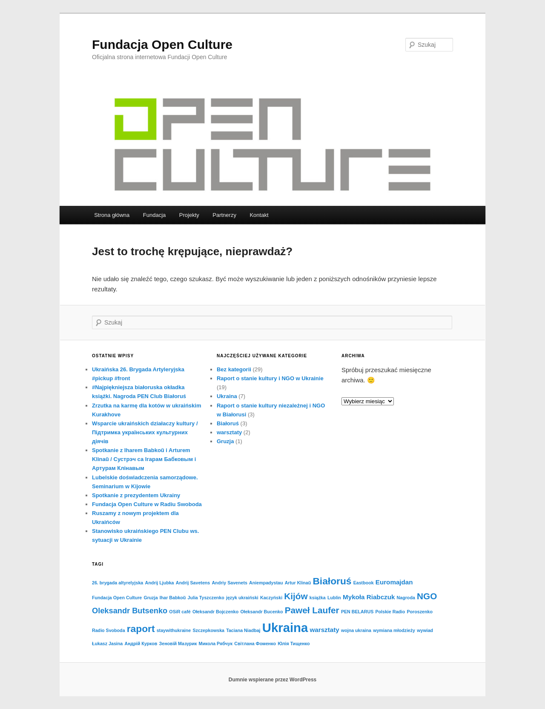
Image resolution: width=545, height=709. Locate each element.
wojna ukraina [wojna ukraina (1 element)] (356, 630)
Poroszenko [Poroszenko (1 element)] (420, 611)
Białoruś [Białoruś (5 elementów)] (332, 581)
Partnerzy (224, 215)
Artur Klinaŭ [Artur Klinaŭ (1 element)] (298, 582)
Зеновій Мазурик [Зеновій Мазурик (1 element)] (178, 643)
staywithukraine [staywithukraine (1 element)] (174, 630)
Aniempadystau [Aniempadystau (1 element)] (266, 582)
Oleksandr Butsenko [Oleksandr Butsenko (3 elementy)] (129, 610)
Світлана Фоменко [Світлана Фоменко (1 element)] (255, 643)
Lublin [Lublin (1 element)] (334, 597)
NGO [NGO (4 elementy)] (427, 596)
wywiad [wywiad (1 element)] (425, 630)
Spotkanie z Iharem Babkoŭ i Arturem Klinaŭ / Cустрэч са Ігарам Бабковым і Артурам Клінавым (144, 459)
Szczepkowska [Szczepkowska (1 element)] (208, 630)
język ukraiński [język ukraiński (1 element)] (242, 597)
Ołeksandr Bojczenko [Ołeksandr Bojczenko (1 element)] (215, 611)
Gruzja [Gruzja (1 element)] (150, 597)
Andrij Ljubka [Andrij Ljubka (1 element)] (159, 582)
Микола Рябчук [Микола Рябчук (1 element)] (215, 643)
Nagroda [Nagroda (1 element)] (406, 597)
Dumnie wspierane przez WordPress (273, 680)
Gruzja (225, 441)
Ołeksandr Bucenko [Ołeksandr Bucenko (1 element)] (261, 611)
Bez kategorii (234, 369)
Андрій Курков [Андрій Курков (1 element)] (140, 643)
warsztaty (229, 432)
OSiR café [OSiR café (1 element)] (179, 611)
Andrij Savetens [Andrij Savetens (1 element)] (193, 582)
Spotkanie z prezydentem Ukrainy (136, 495)
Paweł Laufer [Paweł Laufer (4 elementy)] (312, 610)
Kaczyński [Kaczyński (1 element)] (271, 597)
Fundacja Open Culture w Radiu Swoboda (147, 504)
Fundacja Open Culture (162, 44)
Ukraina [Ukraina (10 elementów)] (285, 628)
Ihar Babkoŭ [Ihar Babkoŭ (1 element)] (173, 597)
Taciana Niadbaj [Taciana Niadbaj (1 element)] (243, 630)
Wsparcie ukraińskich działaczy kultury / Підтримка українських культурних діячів (145, 432)
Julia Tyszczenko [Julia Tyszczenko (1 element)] (206, 597)
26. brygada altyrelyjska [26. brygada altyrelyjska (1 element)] (117, 582)
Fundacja (154, 215)
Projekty (189, 215)
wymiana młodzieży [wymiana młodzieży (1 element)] (394, 630)
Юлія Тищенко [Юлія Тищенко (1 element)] (294, 643)
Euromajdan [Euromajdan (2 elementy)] (394, 582)
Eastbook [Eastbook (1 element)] (363, 582)
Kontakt (259, 215)
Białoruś (228, 423)
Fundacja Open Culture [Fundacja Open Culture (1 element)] (117, 597)
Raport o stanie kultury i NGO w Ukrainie (270, 378)
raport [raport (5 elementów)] (141, 628)
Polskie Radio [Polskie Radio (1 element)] (390, 611)
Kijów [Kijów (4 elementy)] (295, 596)
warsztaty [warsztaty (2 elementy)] (324, 629)
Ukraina (227, 396)
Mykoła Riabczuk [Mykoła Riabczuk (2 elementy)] (369, 597)
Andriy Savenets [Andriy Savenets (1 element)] (229, 582)
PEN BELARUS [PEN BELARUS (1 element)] (357, 611)
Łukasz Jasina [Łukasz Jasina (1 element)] (107, 643)
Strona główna (111, 215)
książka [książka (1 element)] (318, 597)
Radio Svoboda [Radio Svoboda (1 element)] (108, 630)
